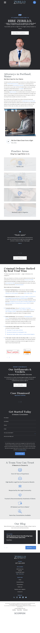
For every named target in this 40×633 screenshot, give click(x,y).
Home (20, 579)
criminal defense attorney (12, 83)
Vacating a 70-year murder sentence (15, 330)
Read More (31, 547)
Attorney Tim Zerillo (29, 279)
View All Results (20, 385)
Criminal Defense (20, 582)
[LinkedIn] (23, 597)
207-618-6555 (20, 563)
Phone (5, 425)
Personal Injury (20, 584)
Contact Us (20, 591)
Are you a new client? (8, 432)
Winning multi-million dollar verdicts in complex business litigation (21, 334)
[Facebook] (20, 597)
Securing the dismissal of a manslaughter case (16, 332)
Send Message (19, 453)
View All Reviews (20, 258)
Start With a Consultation (20, 33)
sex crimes (11, 293)
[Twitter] (14, 597)
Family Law (20, 587)
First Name (6, 417)
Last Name (6, 421)
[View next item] (21, 253)
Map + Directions (20, 574)
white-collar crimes (28, 293)
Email (5, 429)
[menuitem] (14, 610)
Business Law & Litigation (20, 589)
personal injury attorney (18, 85)
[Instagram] (17, 597)
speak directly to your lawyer (29, 101)
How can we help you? (9, 436)
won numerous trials (10, 283)
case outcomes (12, 92)
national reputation (19, 284)
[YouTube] (26, 597)
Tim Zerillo (21, 88)
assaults (16, 293)
